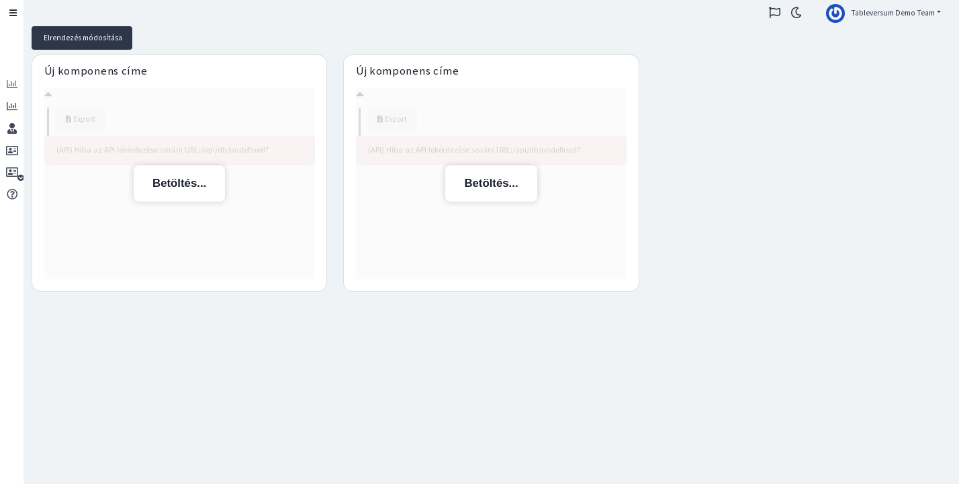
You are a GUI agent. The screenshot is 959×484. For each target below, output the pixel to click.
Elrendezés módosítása (82, 37)
